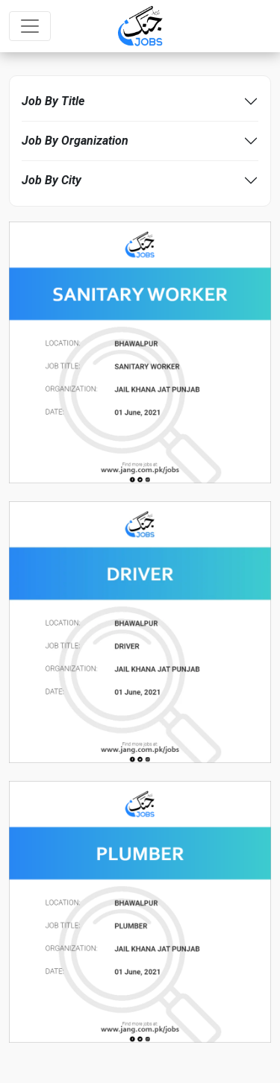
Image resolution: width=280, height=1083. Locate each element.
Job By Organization (75, 141)
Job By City (51, 180)
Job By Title (53, 101)
